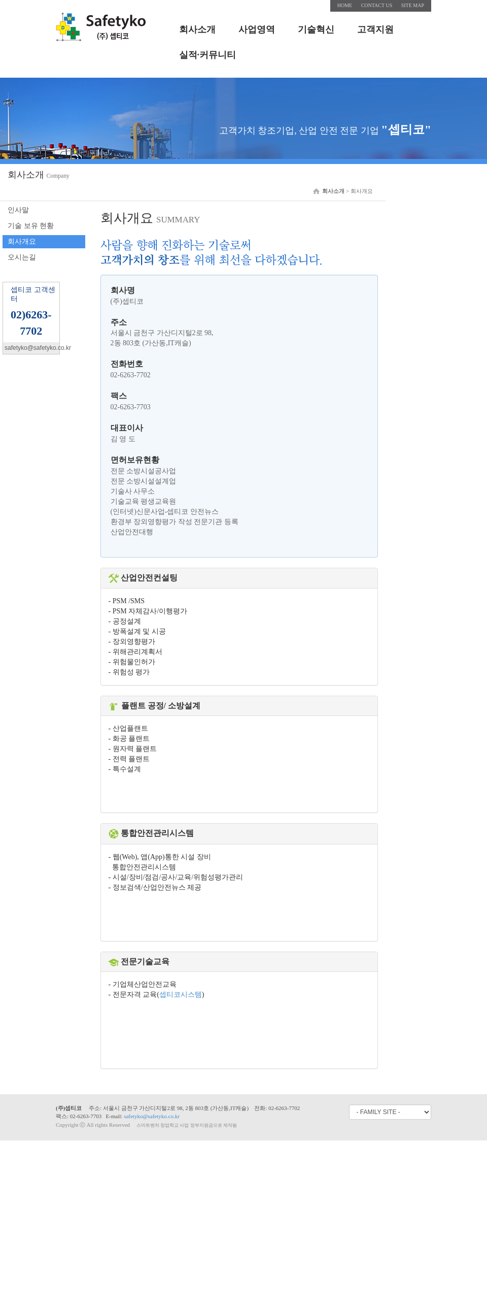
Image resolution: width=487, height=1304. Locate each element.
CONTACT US (377, 5)
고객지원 (375, 29)
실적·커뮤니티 (207, 55)
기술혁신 (316, 29)
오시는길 (22, 257)
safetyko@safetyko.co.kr (152, 1116)
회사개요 (22, 241)
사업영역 (256, 29)
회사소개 (197, 29)
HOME (344, 5)
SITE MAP (412, 5)
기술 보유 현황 (31, 226)
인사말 (18, 210)
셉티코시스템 (180, 994)
